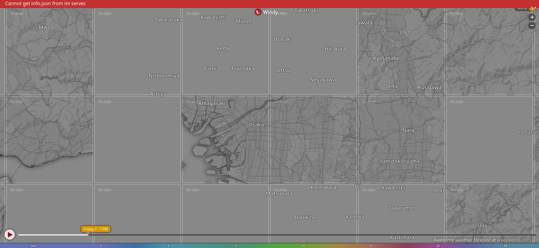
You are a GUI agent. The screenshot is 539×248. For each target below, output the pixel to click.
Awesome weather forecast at (482, 240)
